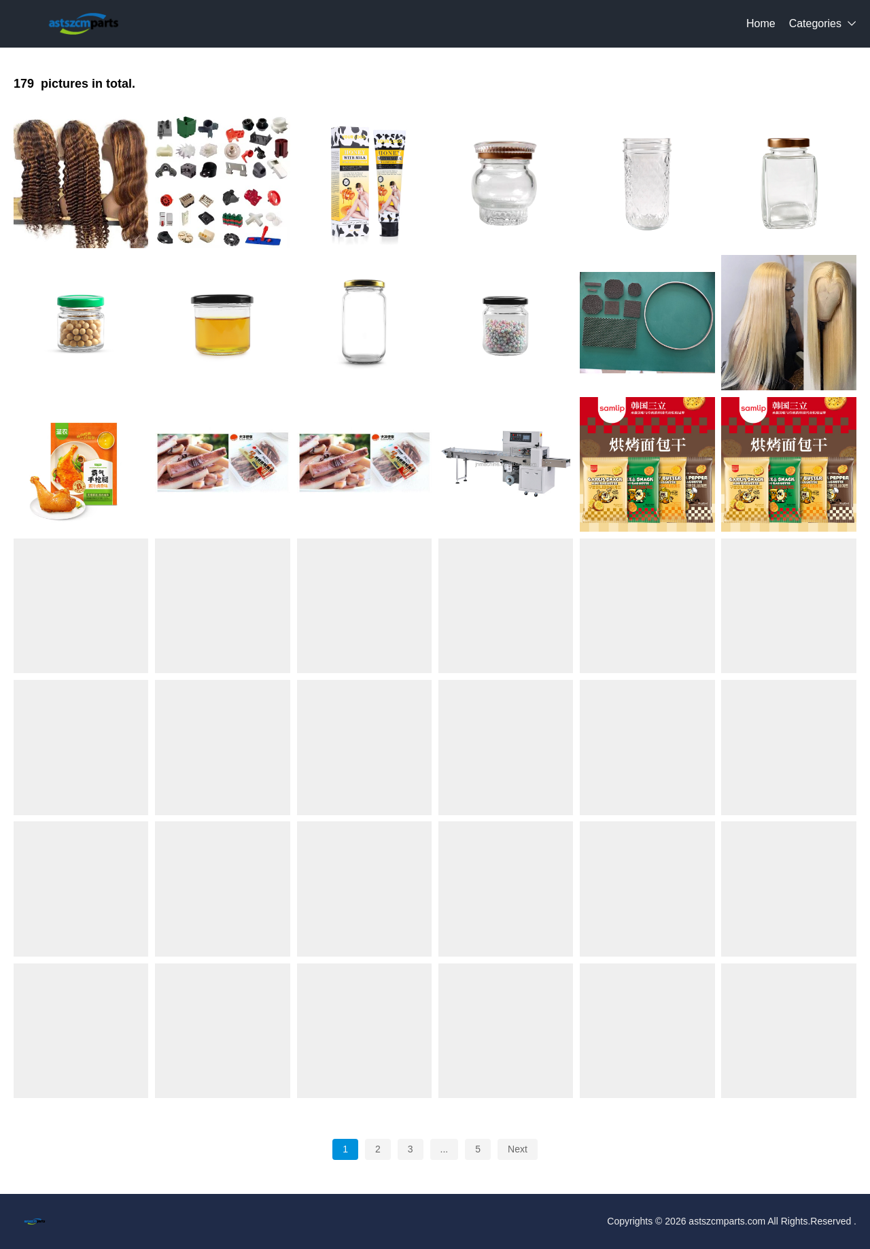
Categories (815, 23)
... (444, 1149)
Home (761, 23)
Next (517, 1149)
